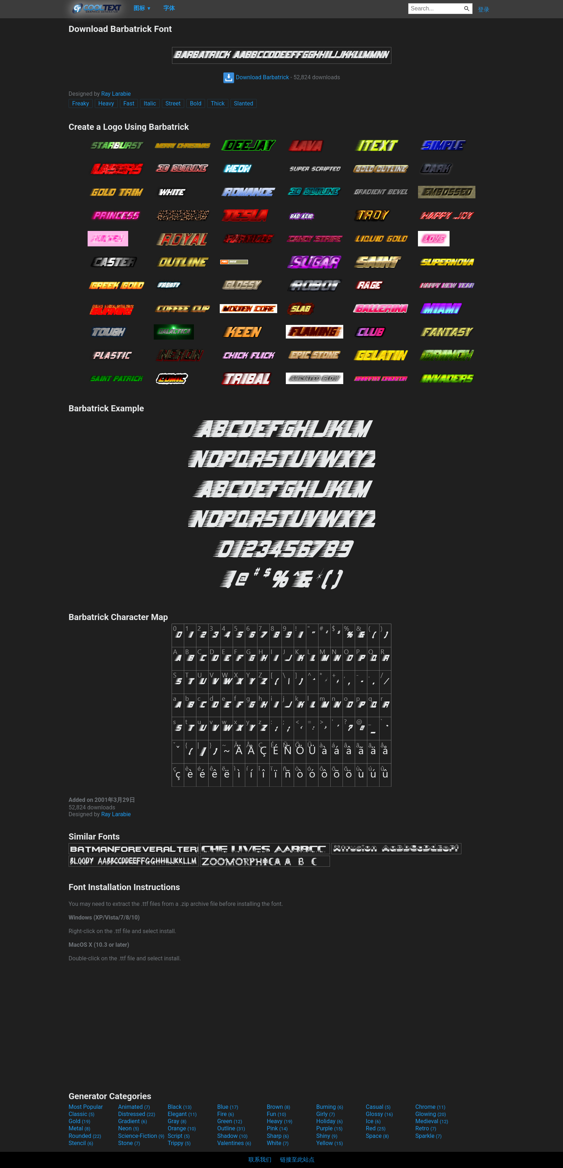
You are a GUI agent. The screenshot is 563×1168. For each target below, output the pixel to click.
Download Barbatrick (256, 77)
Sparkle (428, 1135)
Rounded (85, 1135)
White (278, 1143)
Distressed (136, 1114)
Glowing (430, 1114)
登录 (483, 9)
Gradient (132, 1121)
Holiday (329, 1121)
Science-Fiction (141, 1135)
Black (180, 1106)
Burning (329, 1106)
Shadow (232, 1135)
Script (179, 1135)
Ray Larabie (116, 93)
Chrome (430, 1106)
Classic (81, 1114)
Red (376, 1128)
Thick (218, 103)
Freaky (80, 103)
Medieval (431, 1121)
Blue (227, 1106)
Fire (225, 1114)
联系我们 (259, 1159)
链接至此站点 (297, 1159)
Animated (134, 1106)
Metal (79, 1128)
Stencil (81, 1143)
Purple (329, 1128)
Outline (231, 1128)
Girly (325, 1114)
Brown (278, 1106)
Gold (79, 1121)
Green (229, 1121)
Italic (150, 103)
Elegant (182, 1114)
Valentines (234, 1143)
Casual (378, 1106)
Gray (177, 1121)
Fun (276, 1114)
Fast (129, 103)
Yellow (329, 1143)
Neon (128, 1128)
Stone (129, 1143)
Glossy (379, 1114)
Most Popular (86, 1106)
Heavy (106, 103)
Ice (373, 1121)
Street (173, 103)
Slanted (243, 103)
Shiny (327, 1135)
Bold (195, 103)
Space (377, 1135)
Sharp (278, 1135)
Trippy (179, 1143)
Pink (277, 1128)
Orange (182, 1128)
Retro (425, 1128)
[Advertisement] (34, 131)
